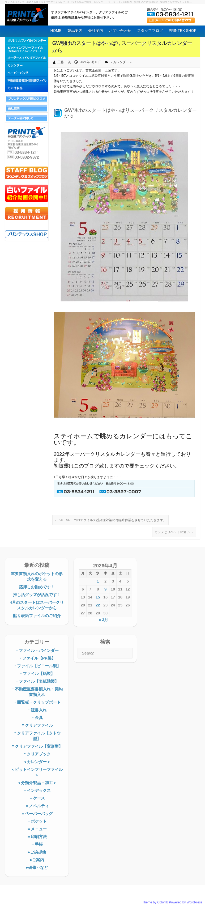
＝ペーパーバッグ (37, 813)
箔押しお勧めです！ (37, 587)
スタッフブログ (150, 30)
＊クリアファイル (37, 725)
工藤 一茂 (64, 62)
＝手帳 (37, 844)
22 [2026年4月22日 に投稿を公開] (98, 605)
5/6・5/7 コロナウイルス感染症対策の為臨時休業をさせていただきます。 (110, 520)
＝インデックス (37, 790)
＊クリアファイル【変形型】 (37, 746)
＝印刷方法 (37, 836)
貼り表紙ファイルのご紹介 (37, 615)
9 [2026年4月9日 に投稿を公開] (105, 589)
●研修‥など (36, 867)
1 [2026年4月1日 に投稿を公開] (98, 581)
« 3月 (103, 619)
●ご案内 (36, 859)
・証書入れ (37, 710)
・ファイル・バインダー (37, 650)
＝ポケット (37, 821)
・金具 (37, 717)
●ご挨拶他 (37, 852)
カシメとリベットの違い (174, 532)
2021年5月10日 (90, 62)
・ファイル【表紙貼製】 (37, 681)
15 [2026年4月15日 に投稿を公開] (98, 597)
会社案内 (95, 30)
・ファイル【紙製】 (37, 673)
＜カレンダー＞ (121, 62)
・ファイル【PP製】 (36, 658)
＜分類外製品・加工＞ (37, 782)
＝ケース (37, 798)
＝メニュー (37, 829)
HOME (56, 30)
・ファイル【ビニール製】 (37, 666)
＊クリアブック (37, 754)
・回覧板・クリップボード (37, 702)
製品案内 (74, 30)
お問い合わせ (120, 30)
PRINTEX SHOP (183, 30)
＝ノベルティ (37, 806)
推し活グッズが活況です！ (37, 594)
